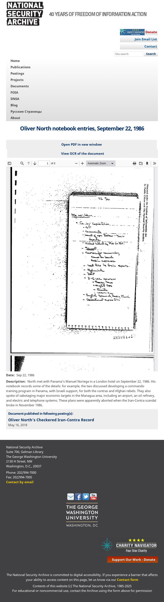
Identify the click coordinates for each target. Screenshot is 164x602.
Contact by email (20, 482)
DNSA (15, 99)
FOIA (14, 92)
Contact (150, 46)
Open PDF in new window (81, 144)
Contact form (127, 579)
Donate (151, 32)
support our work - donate (133, 559)
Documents (20, 86)
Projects (17, 80)
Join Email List (146, 39)
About (15, 118)
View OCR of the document (82, 153)
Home (15, 61)
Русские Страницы (26, 111)
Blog (14, 105)
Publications (20, 67)
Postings (17, 73)
